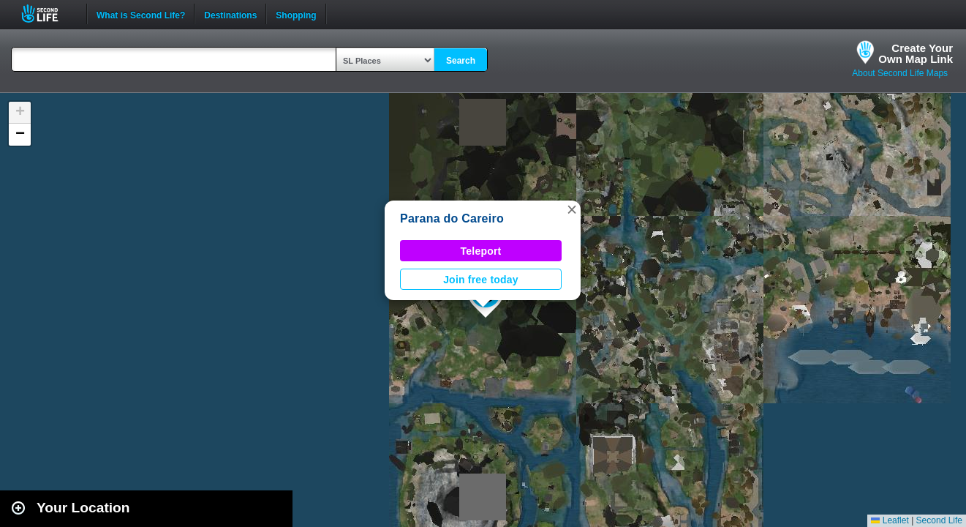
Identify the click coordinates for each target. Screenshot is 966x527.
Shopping (296, 14)
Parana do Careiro (452, 218)
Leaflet (889, 520)
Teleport (481, 251)
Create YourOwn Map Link (915, 53)
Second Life (47, 13)
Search (460, 61)
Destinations (230, 14)
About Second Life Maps (900, 73)
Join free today (480, 279)
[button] (572, 209)
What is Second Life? (141, 14)
